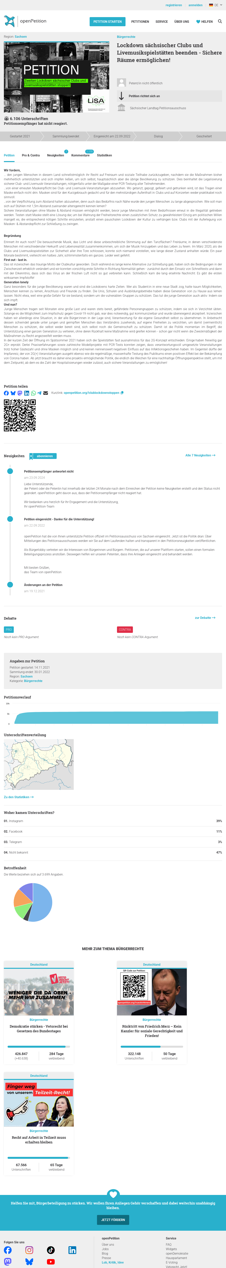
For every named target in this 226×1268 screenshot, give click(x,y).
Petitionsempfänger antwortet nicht (49, 471)
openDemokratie (177, 1253)
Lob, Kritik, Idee (113, 1262)
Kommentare (80, 153)
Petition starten (108, 22)
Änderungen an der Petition (43, 585)
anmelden (196, 5)
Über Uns (181, 22)
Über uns (108, 1244)
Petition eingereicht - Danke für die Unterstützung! (59, 519)
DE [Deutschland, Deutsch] (213, 5)
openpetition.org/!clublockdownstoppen (94, 393)
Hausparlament (176, 1258)
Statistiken (104, 155)
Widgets (171, 1249)
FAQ (168, 1244)
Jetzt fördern (113, 1220)
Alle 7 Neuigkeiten (198, 455)
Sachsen (21, 36)
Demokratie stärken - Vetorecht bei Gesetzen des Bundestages (39, 1028)
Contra (125, 629)
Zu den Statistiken (17, 797)
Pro (9, 629)
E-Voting (172, 1262)
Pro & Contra (31, 155)
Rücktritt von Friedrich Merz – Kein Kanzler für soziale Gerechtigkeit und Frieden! (152, 1031)
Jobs (105, 1249)
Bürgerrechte (126, 37)
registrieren (174, 5)
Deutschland (39, 965)
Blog (105, 1253)
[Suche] (219, 21)
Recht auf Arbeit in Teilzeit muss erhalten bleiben (39, 1139)
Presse (106, 1258)
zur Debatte (203, 618)
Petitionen (140, 22)
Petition (9, 155)
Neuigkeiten (55, 153)
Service (162, 22)
